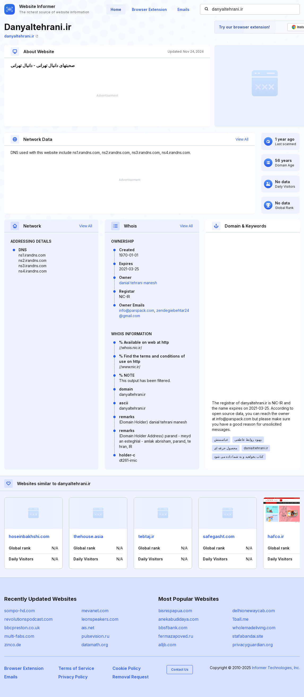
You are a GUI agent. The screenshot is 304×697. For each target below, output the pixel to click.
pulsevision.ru (95, 636)
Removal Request (130, 676)
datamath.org (94, 644)
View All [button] (242, 139)
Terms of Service (76, 668)
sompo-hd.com (19, 610)
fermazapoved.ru (175, 636)
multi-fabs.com (19, 636)
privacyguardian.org (252, 644)
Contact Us (179, 669)
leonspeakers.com (99, 619)
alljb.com (167, 644)
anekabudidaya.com (178, 619)
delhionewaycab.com (253, 610)
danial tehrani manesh (138, 282)
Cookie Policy (126, 668)
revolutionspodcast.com (28, 619)
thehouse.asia (88, 536)
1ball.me (240, 619)
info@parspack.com (136, 310)
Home (116, 9)
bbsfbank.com (172, 627)
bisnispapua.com (175, 610)
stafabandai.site (247, 636)
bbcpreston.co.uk (22, 627)
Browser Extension (149, 9)
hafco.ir (276, 536)
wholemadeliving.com (253, 627)
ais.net (87, 627)
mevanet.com (94, 610)
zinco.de (12, 644)
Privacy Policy (73, 676)
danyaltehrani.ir (21, 36)
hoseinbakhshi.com (29, 536)
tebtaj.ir (146, 536)
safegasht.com (218, 536)
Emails (183, 9)
